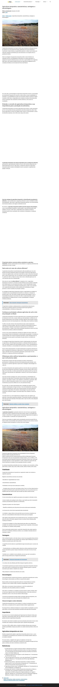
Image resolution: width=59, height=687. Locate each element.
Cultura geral (18, 1)
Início (3, 15)
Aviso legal (28, 685)
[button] (50, 1)
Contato (32, 685)
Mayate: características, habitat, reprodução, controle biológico (15, 679)
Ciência (46, 1)
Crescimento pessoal (29, 1)
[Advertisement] (20, 73)
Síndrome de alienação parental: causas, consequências (14, 680)
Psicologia (38, 1)
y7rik (6, 12)
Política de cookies (38, 685)
